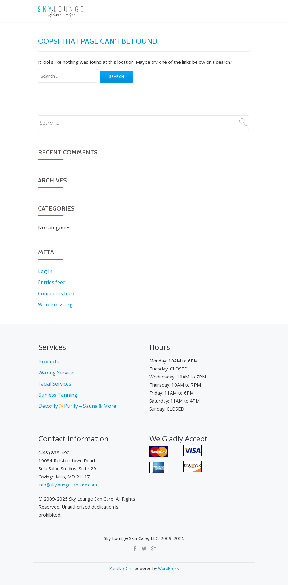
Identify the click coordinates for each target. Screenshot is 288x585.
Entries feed (52, 282)
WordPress (168, 568)
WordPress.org (55, 304)
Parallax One (122, 568)
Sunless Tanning (58, 394)
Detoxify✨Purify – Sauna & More (77, 406)
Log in (45, 271)
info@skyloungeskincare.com (69, 484)
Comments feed (56, 293)
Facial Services (55, 383)
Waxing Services (57, 372)
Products (49, 361)
